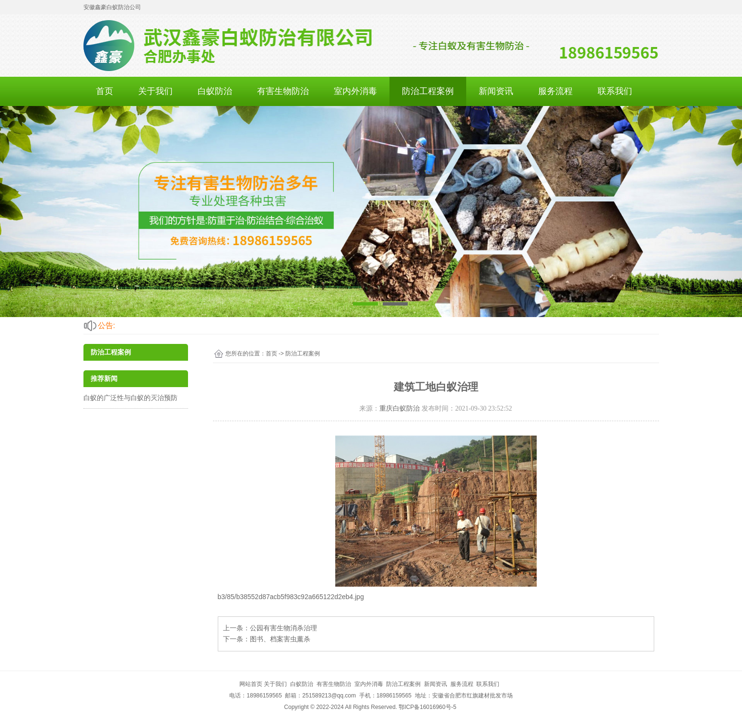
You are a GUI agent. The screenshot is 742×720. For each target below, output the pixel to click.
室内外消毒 (355, 91)
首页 (104, 91)
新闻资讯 (496, 91)
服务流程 (555, 91)
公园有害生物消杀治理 (283, 628)
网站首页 (250, 684)
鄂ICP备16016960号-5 (427, 707)
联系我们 (615, 91)
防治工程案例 (428, 91)
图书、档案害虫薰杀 (280, 639)
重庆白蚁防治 (399, 408)
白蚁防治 (215, 91)
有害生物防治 (283, 91)
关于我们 (155, 91)
